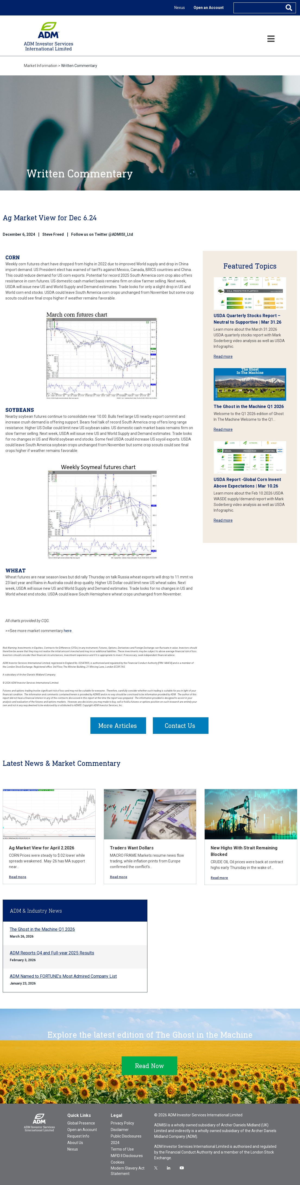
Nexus (179, 7)
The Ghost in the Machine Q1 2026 (249, 406)
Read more (223, 356)
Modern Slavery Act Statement (127, 1171)
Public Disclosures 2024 (126, 1139)
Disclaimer (120, 1129)
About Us (75, 1143)
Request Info (78, 1136)
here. (68, 631)
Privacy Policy (122, 1123)
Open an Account (209, 7)
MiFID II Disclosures (127, 1156)
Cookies (117, 1162)
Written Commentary (79, 65)
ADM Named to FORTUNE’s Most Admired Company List (63, 976)
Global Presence (81, 1123)
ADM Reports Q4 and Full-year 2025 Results (52, 952)
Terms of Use (122, 1149)
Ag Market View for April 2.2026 (41, 847)
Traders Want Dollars (132, 847)
